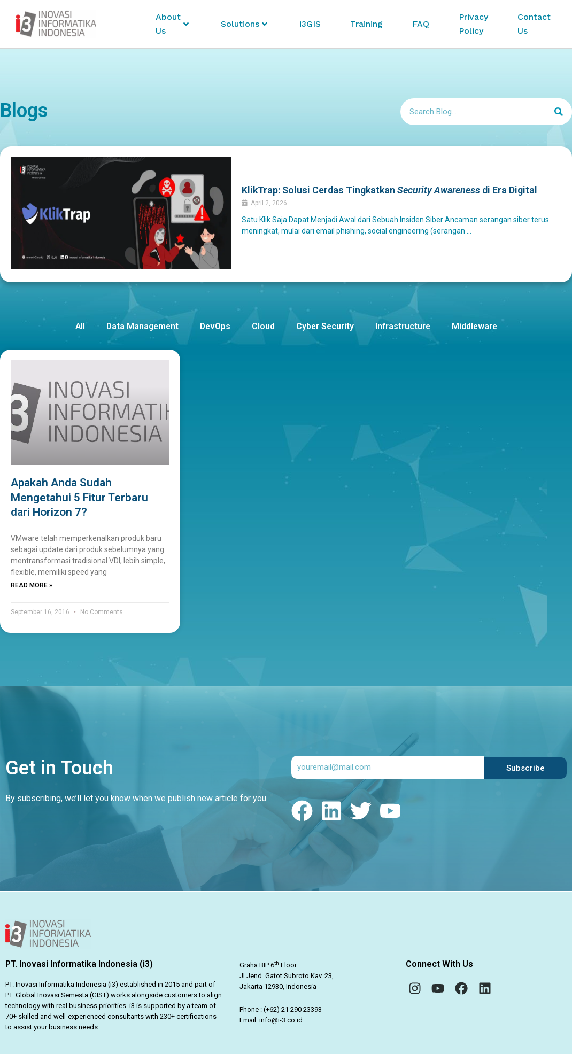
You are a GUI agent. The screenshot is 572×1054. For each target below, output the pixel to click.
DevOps (215, 330)
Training (366, 24)
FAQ (420, 24)
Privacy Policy (473, 24)
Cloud (263, 330)
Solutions (244, 24)
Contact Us (534, 24)
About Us (172, 24)
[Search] (558, 115)
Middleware (477, 330)
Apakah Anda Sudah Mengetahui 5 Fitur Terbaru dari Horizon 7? (79, 501)
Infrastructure (404, 330)
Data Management (141, 330)
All (77, 330)
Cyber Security (326, 330)
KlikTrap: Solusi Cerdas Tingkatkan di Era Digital (389, 193)
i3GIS (310, 24)
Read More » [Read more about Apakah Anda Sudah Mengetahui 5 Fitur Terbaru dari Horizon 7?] (31, 589)
